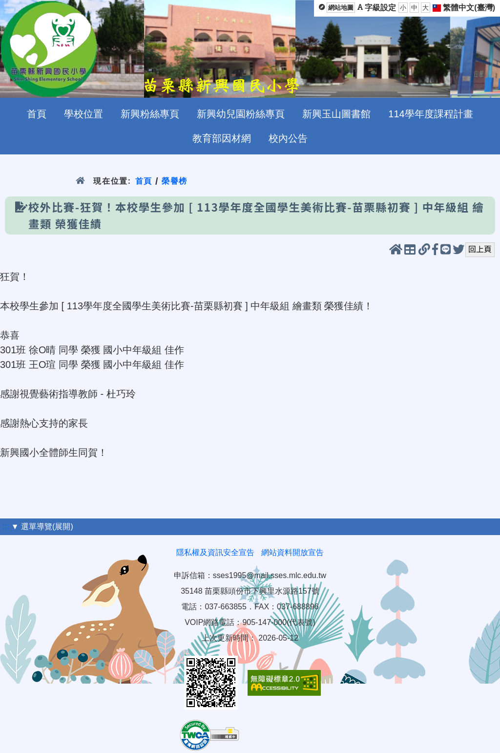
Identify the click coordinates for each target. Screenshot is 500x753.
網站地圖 (341, 7)
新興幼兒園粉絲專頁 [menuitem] (241, 113)
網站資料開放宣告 (292, 552)
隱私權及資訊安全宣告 (215, 552)
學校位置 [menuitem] (83, 113)
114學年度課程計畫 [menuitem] (430, 113)
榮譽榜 (174, 181)
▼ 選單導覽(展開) (42, 526)
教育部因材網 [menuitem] (221, 138)
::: (5, 526)
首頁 (143, 181)
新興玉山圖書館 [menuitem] (336, 113)
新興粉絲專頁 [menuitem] (150, 113)
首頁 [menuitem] (36, 113)
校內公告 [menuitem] (288, 138)
